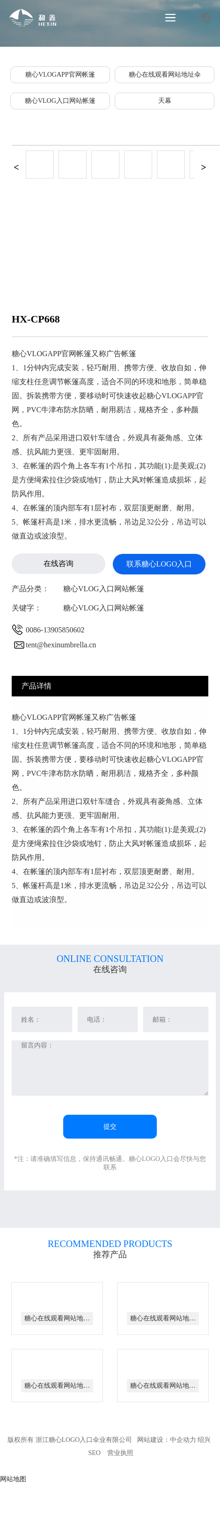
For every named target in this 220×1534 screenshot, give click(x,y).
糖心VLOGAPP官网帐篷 (60, 74)
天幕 (164, 100)
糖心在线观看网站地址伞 (165, 74)
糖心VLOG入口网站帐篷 (60, 100)
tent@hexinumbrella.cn (61, 645)
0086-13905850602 (55, 630)
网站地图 (13, 1479)
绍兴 (204, 1439)
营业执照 (120, 1452)
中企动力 (183, 1439)
